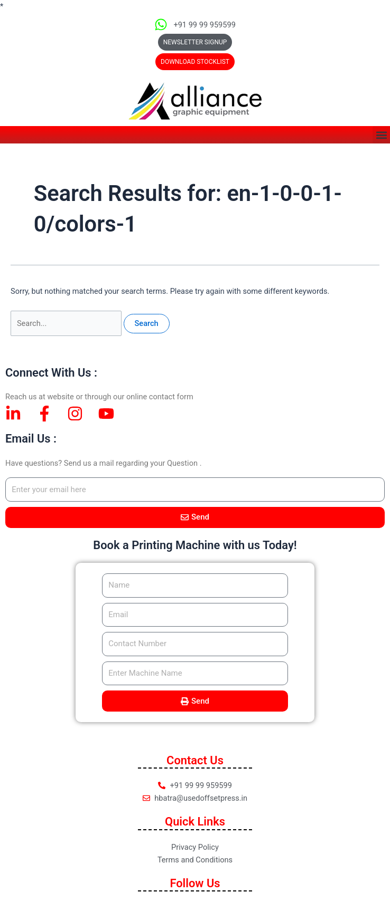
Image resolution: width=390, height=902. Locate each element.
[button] (195, 61)
